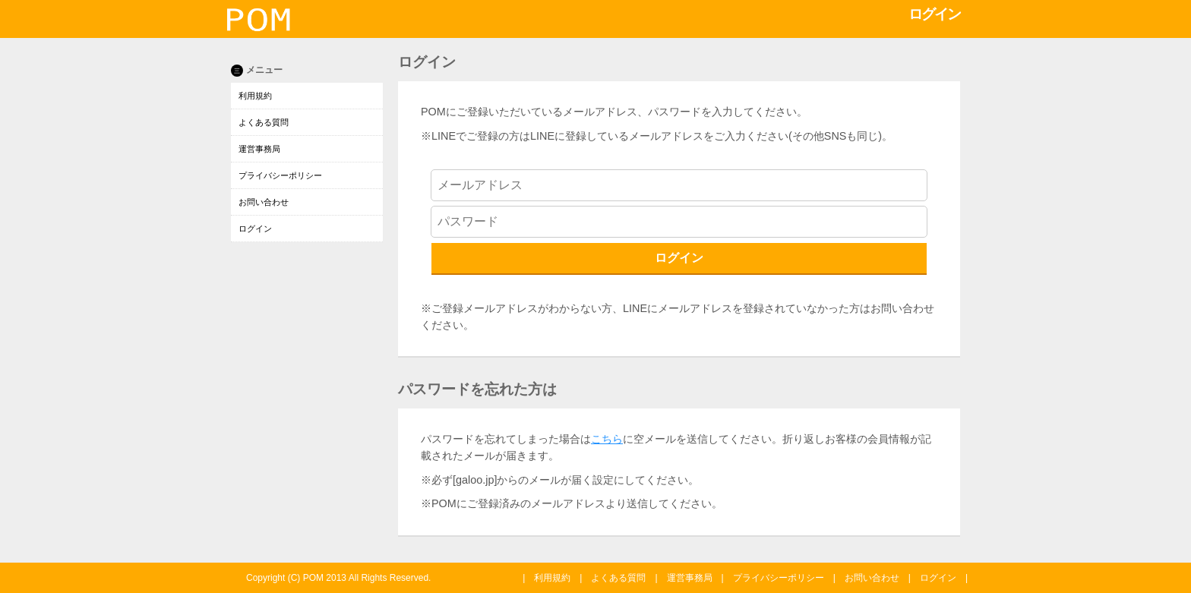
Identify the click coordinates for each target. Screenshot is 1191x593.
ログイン (255, 228)
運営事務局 (259, 148)
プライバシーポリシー (280, 175)
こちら (607, 439)
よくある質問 (264, 122)
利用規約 (255, 95)
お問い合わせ (264, 202)
